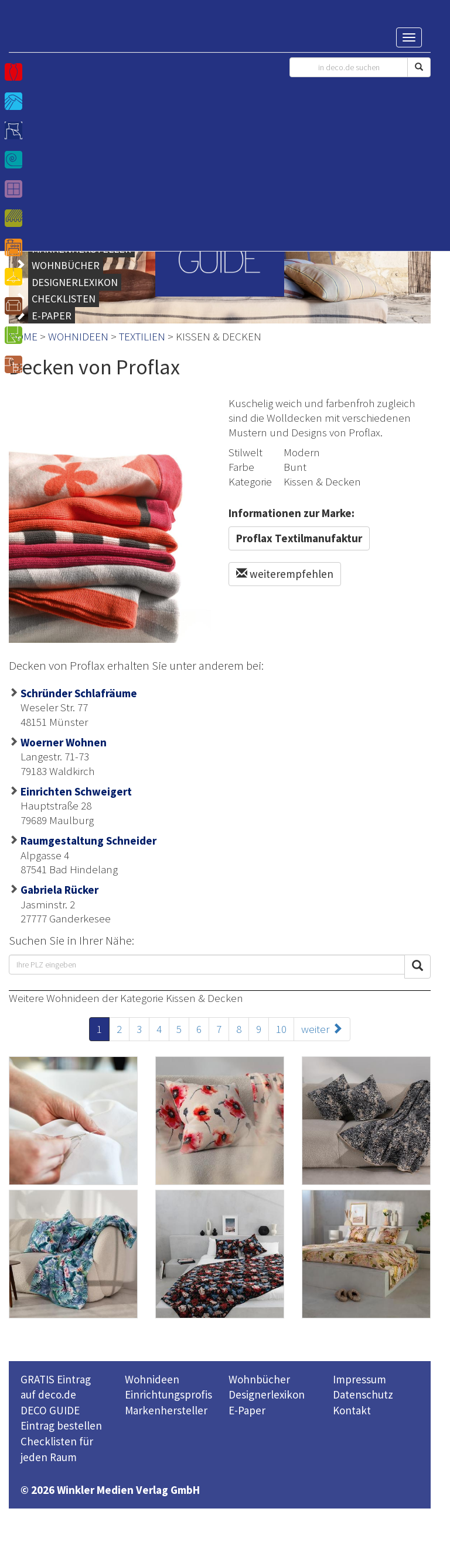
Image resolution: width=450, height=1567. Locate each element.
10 (281, 1029)
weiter (322, 1029)
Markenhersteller (166, 1410)
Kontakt (352, 1410)
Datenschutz (363, 1394)
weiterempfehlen (284, 574)
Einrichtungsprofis (168, 1394)
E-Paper (247, 1410)
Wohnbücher (259, 1379)
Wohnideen (152, 1379)
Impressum (359, 1379)
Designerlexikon (267, 1394)
